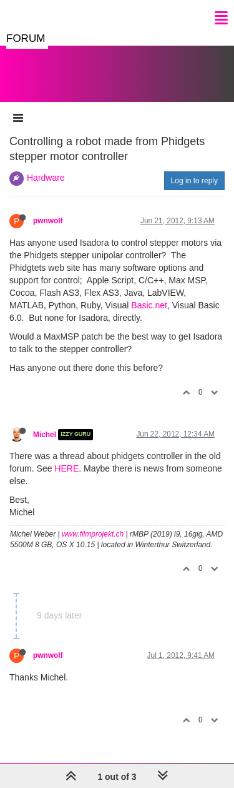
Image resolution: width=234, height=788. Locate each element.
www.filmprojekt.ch (93, 534)
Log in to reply (194, 180)
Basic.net (149, 305)
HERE (66, 468)
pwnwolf (48, 220)
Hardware (46, 178)
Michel (44, 434)
